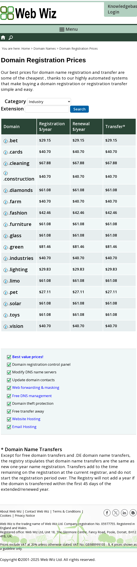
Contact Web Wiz (37, 511)
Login (113, 12)
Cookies (5, 515)
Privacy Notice (25, 515)
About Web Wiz (10, 511)
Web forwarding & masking (35, 387)
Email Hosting (24, 426)
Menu (68, 29)
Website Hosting (26, 418)
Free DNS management (32, 395)
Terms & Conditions (67, 511)
